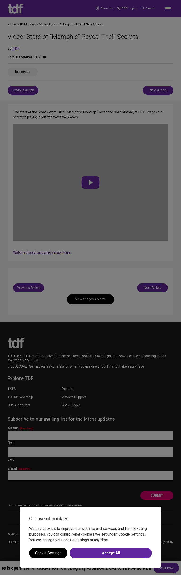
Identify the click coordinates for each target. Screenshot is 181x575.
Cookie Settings (48, 553)
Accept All (111, 553)
